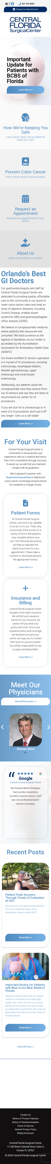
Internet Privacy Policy (25, 1129)
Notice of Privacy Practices (26, 1119)
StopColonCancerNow (18, 477)
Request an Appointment (25, 9)
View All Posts (25, 1046)
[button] (6, 3)
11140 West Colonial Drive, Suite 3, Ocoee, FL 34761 (25, 1147)
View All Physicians (24, 701)
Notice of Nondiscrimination (25, 1122)
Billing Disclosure (25, 1133)
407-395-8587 (26, 4)
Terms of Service (25, 1126)
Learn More (24, 89)
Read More (24, 937)
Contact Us (25, 1115)
